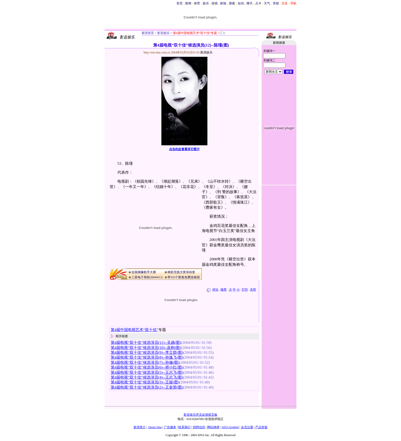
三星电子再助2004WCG (147, 277)
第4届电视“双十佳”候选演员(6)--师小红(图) (147, 367)
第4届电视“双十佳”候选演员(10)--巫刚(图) (146, 348)
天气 (267, 3)
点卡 (258, 3)
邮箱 (223, 3)
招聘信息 (199, 427)
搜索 (232, 3)
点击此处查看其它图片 (184, 149)
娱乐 (206, 3)
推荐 (223, 289)
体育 (197, 3)
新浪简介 (139, 427)
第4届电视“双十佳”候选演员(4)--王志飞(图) (147, 377)
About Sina (155, 427)
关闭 (253, 289)
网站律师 (213, 427)
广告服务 (170, 427)
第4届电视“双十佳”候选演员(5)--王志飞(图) (147, 372)
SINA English (230, 427)
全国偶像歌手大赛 (143, 272)
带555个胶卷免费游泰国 (184, 277)
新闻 (188, 3)
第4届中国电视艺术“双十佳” (134, 330)
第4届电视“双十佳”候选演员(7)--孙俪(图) (145, 362)
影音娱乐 (163, 33)
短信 (241, 3)
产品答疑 (261, 427)
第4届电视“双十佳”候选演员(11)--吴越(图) (146, 342)
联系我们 (184, 427)
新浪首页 (148, 33)
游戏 (214, 3)
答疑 (276, 3)
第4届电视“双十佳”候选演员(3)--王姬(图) (145, 382)
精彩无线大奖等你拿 (181, 272)
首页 (179, 3)
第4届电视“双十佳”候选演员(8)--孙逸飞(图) (147, 357)
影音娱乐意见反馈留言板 (200, 414)
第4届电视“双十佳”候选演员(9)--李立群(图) (147, 352)
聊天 (250, 3)
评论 (215, 289)
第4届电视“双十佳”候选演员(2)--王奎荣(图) (147, 387)
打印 (245, 289)
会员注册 (247, 427)
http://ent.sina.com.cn (157, 52)
